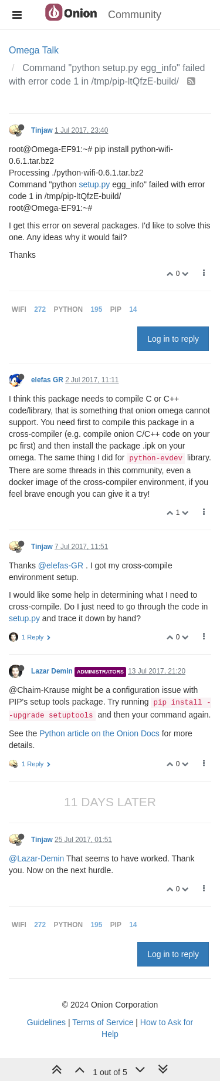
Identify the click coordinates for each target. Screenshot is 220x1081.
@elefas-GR (60, 565)
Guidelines (46, 1022)
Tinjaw (42, 130)
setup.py (94, 184)
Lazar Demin (52, 671)
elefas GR (47, 380)
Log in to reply (173, 339)
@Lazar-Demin (36, 858)
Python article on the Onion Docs (99, 733)
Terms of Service (102, 1022)
